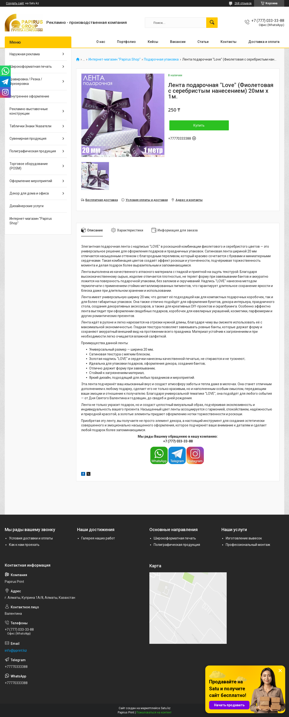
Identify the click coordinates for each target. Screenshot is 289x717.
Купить (199, 125)
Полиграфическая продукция (33, 151)
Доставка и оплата (263, 42)
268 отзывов (243, 3)
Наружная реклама (25, 54)
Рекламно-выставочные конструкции (29, 111)
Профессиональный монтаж (248, 545)
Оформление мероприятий (31, 181)
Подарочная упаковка (161, 59)
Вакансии (178, 42)
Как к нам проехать (24, 545)
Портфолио (126, 42)
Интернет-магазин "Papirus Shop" (114, 59)
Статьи (203, 42)
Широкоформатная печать (31, 66)
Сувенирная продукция (28, 138)
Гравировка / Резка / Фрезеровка (26, 81)
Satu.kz (166, 708)
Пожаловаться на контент (153, 712)
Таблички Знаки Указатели (30, 126)
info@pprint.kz (16, 650)
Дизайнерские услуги (27, 206)
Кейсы (153, 42)
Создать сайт (15, 3)
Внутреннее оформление (29, 96)
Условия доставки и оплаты (31, 538)
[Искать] (212, 22)
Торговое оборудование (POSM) (29, 166)
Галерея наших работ (98, 538)
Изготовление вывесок (244, 538)
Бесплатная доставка (101, 200)
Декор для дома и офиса (29, 193)
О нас (100, 42)
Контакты (228, 42)
